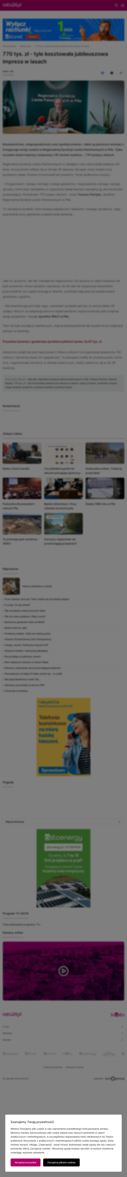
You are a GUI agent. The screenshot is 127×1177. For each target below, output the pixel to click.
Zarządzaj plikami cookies (61, 1162)
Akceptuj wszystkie (25, 1162)
